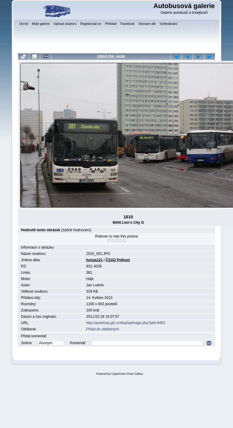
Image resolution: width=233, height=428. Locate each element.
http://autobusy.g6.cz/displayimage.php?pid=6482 (125, 323)
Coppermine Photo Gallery (127, 373)
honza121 (94, 260)
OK (209, 343)
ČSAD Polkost (118, 260)
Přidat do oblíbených (102, 329)
